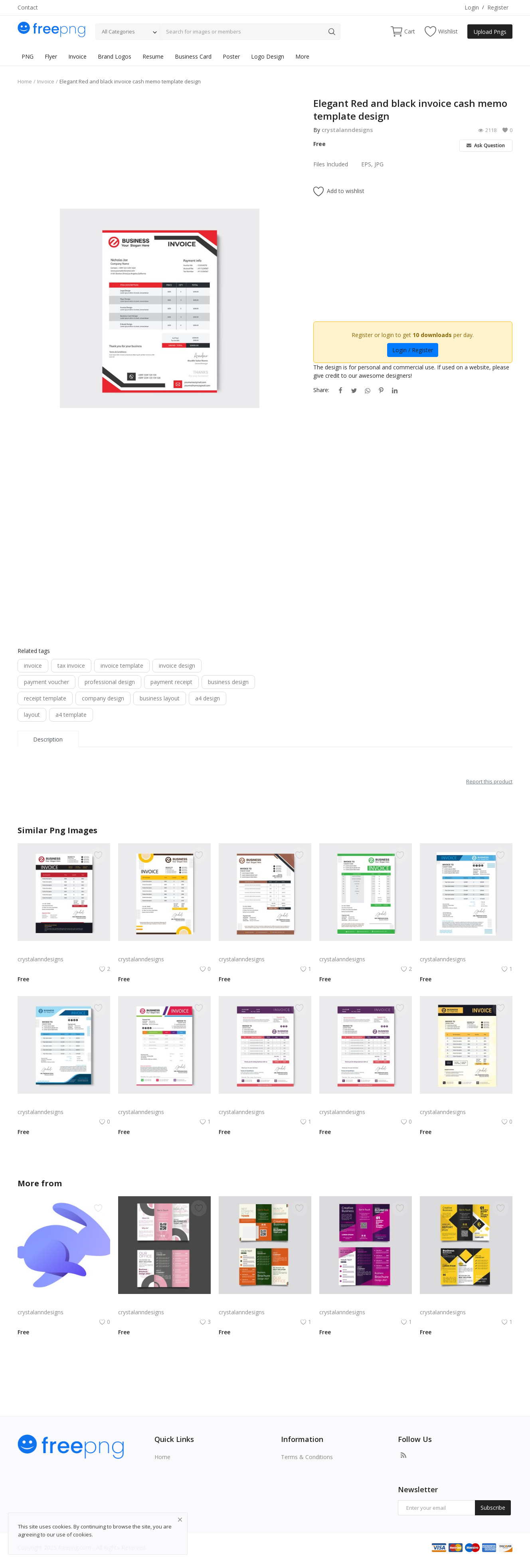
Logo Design (267, 56)
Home (25, 81)
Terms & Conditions (307, 1457)
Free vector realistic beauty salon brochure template (164, 1302)
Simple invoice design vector (456, 1102)
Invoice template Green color (356, 949)
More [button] (302, 56)
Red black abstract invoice (51, 949)
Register (497, 7)
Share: (321, 390)
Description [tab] (48, 739)
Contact (28, 7)
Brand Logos (114, 56)
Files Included (330, 164)
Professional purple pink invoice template (265, 1102)
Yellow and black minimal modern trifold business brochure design (466, 1302)
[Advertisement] (159, 153)
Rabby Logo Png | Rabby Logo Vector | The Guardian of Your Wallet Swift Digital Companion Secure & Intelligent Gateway (64, 1302)
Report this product (489, 781)
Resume (153, 56)
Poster (231, 56)
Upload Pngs (490, 32)
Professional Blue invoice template (62, 1102)
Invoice (77, 56)
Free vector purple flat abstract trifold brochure (365, 1302)
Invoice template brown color (257, 949)
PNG (28, 56)
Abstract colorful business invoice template (164, 1102)
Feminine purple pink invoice (355, 1102)
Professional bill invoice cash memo (164, 949)
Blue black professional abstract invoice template (466, 949)
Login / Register (412, 350)
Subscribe (493, 1507)
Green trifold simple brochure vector (265, 1302)
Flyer (51, 56)
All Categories (118, 31)
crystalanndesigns (347, 130)
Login (472, 7)
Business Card (193, 56)
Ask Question (486, 145)
